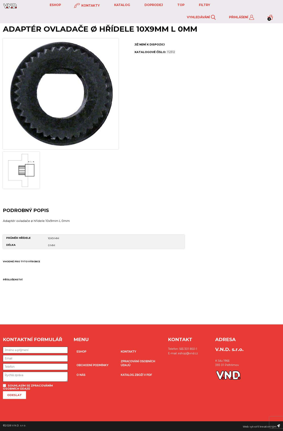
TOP (180, 5)
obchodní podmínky (93, 365)
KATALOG (121, 5)
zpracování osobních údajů (138, 363)
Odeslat (14, 395)
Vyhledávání (201, 17)
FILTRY (204, 5)
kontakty (87, 5)
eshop (55, 5)
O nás (81, 375)
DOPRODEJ (153, 5)
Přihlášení (241, 17)
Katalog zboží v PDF (136, 375)
